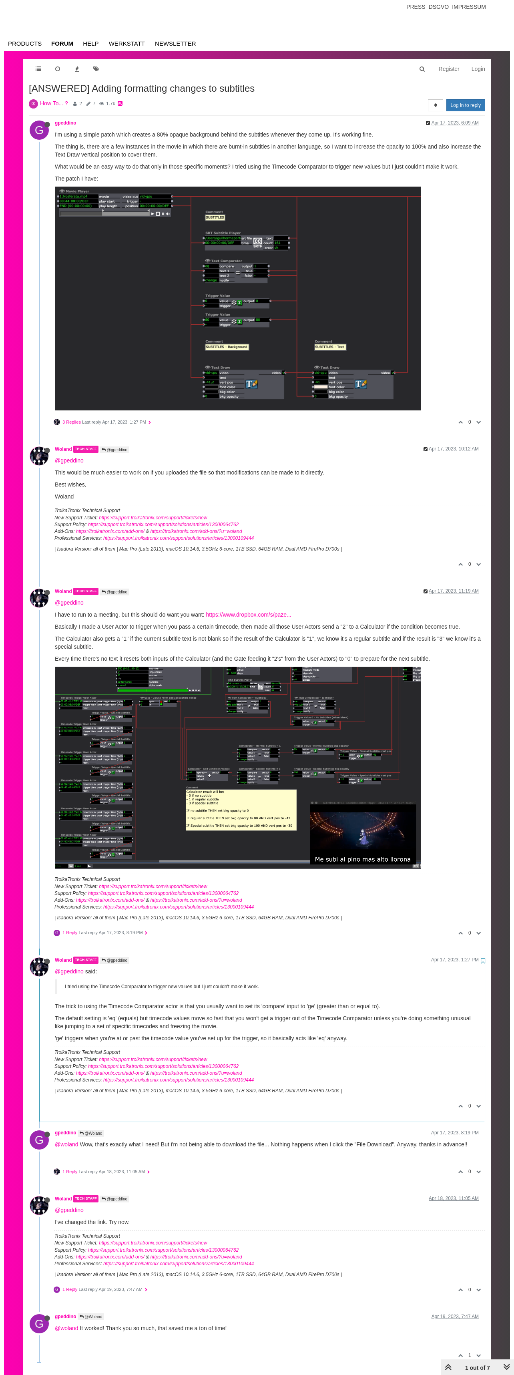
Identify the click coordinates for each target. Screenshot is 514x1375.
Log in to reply (466, 105)
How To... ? (54, 103)
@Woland (91, 1133)
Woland (63, 449)
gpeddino (65, 123)
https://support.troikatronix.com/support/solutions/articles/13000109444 (178, 538)
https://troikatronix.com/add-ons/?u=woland (196, 531)
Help (90, 43)
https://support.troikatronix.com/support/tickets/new (153, 518)
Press (415, 7)
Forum (62, 43)
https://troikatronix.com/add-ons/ (110, 531)
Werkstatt (127, 43)
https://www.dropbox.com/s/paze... (248, 614)
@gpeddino (114, 450)
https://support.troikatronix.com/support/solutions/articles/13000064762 (163, 524)
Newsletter (175, 43)
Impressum (469, 7)
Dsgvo (439, 7)
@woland (66, 1144)
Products (25, 43)
